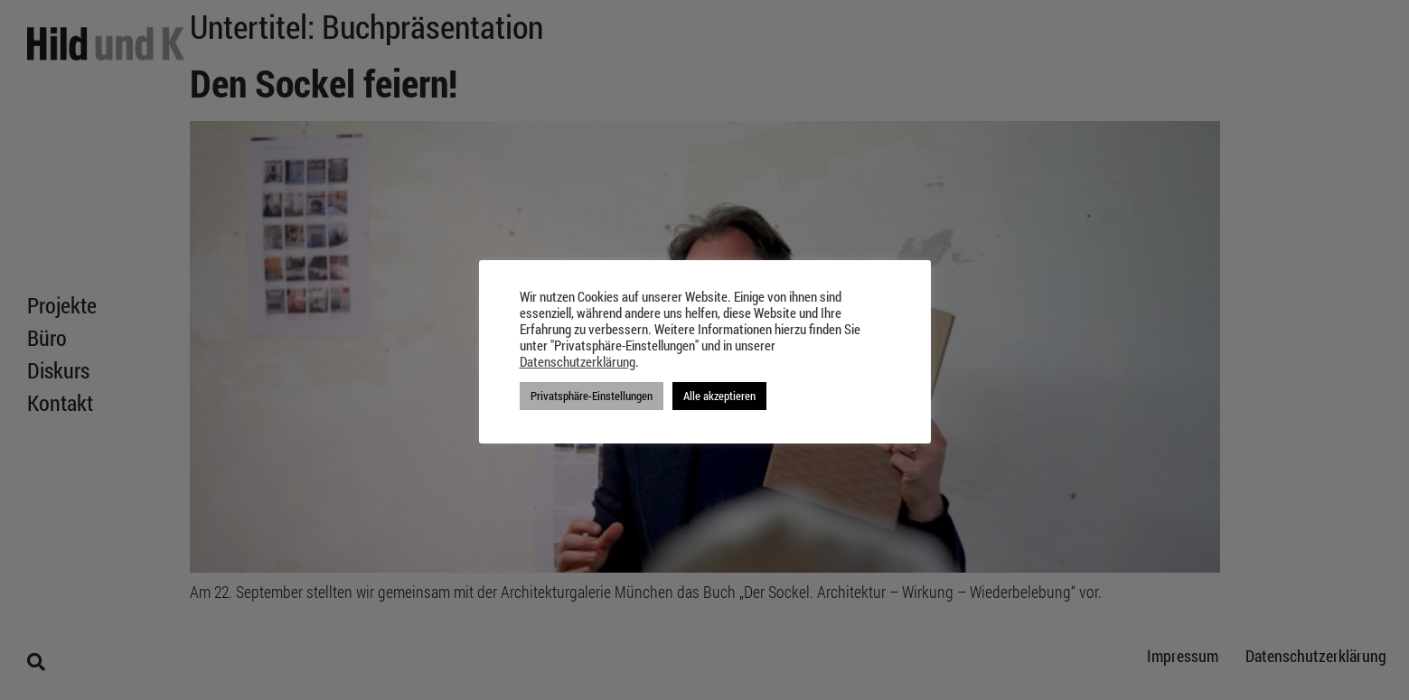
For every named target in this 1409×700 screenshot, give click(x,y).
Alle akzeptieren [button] (719, 395)
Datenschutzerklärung (577, 362)
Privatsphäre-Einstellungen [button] (592, 395)
